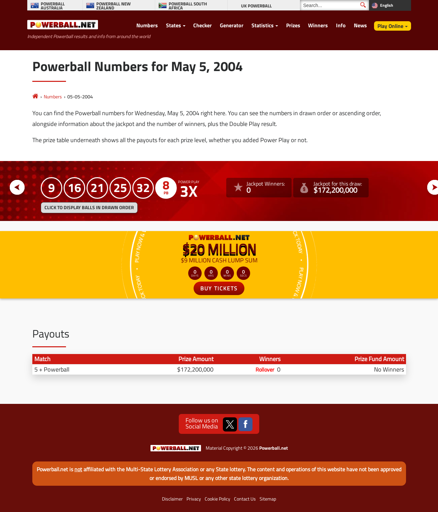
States (173, 25)
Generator (231, 25)
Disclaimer (172, 499)
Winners (318, 25)
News (360, 25)
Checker (202, 25)
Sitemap (268, 499)
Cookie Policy (217, 499)
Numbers (147, 25)
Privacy (194, 499)
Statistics (262, 25)
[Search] (334, 5)
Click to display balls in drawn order (89, 207)
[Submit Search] (363, 5)
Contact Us (245, 499)
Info (341, 25)
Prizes (293, 25)
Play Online (390, 26)
